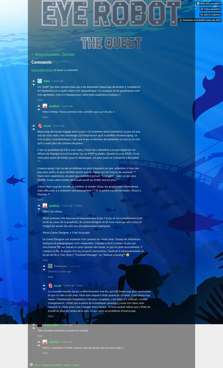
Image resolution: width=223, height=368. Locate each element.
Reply (40, 99)
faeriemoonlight (51, 324)
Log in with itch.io (42, 69)
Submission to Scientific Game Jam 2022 (200, 20)
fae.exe (47, 125)
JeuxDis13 (54, 106)
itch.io (37, 364)
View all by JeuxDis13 (52, 364)
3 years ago (57, 80)
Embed (76, 364)
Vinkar (47, 80)
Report (67, 364)
